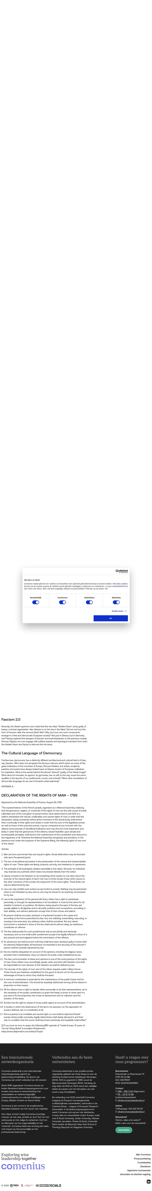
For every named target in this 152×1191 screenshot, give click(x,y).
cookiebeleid (118, 586)
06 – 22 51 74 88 (126, 1094)
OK (110, 618)
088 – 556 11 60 (125, 1091)
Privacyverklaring (142, 1158)
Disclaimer (145, 1166)
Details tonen (117, 611)
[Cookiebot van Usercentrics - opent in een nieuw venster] (117, 571)
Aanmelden (124, 1130)
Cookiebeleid (144, 1162)
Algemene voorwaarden (139, 1170)
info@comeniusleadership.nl (131, 1100)
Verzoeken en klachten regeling (135, 1174)
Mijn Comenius (143, 1154)
